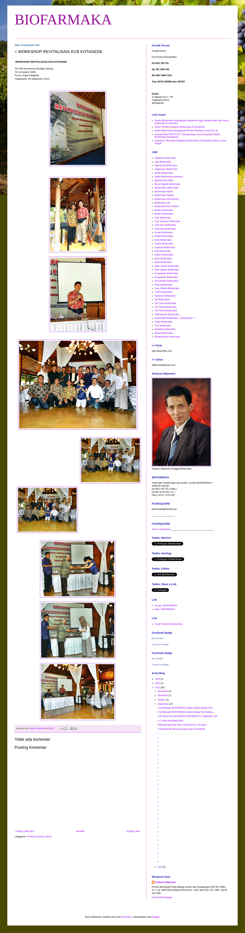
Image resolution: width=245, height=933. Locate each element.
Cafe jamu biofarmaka (165, 225)
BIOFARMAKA (63, 20)
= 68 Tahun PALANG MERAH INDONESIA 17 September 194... (188, 716)
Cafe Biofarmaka (162, 217)
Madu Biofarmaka (163, 258)
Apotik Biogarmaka (163, 173)
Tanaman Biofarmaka (164, 296)
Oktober (162, 700)
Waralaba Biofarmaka (165, 329)
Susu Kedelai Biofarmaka (166, 288)
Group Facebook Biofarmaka (168, 624)
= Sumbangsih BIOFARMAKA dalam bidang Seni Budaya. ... (186, 712)
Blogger (156, 917)
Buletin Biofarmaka (163, 210)
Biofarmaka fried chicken (166, 206)
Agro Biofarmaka (162, 162)
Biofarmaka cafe (162, 202)
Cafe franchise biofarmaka (167, 221)
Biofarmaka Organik (164, 195)
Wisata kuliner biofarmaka (167, 336)
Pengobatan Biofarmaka (166, 273)
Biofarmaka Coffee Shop (166, 187)
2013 (158, 687)
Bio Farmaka (157, 638)
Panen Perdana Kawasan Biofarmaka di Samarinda (179, 127)
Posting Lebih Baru (25, 831)
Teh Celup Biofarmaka (165, 303)
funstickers (127, 917)
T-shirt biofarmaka (163, 292)
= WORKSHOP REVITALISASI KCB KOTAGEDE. (181, 729)
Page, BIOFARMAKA (164, 609)
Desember (163, 691)
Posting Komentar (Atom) (39, 836)
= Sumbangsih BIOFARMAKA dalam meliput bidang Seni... (185, 708)
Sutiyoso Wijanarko (165, 882)
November (163, 695)
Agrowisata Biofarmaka (165, 165)
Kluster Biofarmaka (163, 243)
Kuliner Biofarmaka (163, 254)
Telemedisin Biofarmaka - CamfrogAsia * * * (175, 318)
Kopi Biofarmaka (162, 251)
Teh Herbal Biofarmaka (165, 310)
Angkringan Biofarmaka (165, 169)
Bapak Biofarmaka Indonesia (168, 176)
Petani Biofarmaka (163, 284)
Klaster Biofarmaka (163, 236)
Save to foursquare (161, 529)
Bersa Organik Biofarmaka (167, 184)
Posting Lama (133, 831)
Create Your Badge (160, 644)
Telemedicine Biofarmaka (166, 314)
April (160, 867)
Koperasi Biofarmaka (164, 247)
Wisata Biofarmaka (163, 333)
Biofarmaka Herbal (163, 191)
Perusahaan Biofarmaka (166, 281)
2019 (158, 679)
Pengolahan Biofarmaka (166, 277)
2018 (158, 683)
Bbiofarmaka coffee (163, 180)
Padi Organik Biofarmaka (166, 269)
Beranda (80, 831)
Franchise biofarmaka (165, 229)
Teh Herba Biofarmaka (165, 307)
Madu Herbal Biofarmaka (166, 266)
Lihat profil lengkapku (162, 897)
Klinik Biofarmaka (163, 240)
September (163, 704)
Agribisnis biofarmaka (165, 158)
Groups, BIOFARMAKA (165, 605)
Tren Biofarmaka (162, 325)
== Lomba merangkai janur (170, 720)
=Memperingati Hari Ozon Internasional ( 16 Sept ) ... (183, 725)
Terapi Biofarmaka (163, 321)
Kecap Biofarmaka (163, 232)
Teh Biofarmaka (162, 299)
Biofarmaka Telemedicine (166, 199)
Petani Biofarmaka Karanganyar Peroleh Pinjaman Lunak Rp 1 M (186, 130)
